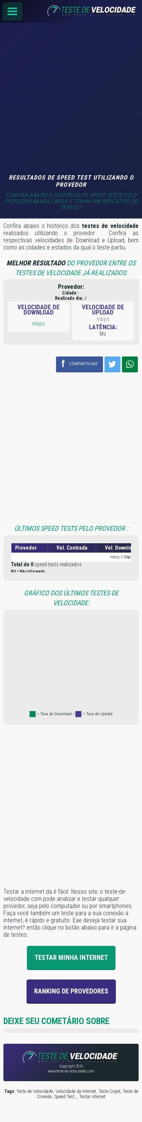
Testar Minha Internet (71, 957)
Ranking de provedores (71, 991)
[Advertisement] (71, 99)
